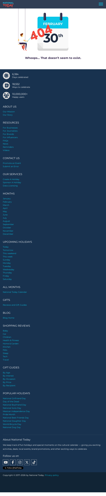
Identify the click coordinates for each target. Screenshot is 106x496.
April (5, 208)
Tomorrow (8, 250)
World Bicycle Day (12, 424)
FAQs (5, 140)
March (6, 205)
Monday (7, 263)
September (8, 224)
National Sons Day (12, 408)
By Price (7, 382)
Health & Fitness (11, 340)
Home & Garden (11, 343)
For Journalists (10, 131)
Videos (6, 150)
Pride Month (9, 414)
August (6, 221)
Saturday (7, 279)
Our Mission (9, 111)
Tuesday (7, 266)
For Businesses (10, 127)
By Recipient (9, 385)
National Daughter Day (14, 421)
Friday (6, 276)
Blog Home (8, 318)
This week (7, 256)
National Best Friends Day (16, 417)
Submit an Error (11, 166)
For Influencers (10, 137)
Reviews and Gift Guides (15, 305)
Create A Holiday (11, 179)
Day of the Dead (11, 401)
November (8, 231)
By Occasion (9, 379)
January (7, 198)
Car (4, 334)
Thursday (7, 272)
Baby (5, 330)
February (7, 202)
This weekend (9, 253)
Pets (5, 350)
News (5, 143)
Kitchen (6, 347)
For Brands (8, 134)
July (5, 218)
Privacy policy (52, 475)
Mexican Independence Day (16, 411)
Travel (6, 359)
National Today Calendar (15, 292)
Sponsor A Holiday (12, 182)
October (7, 227)
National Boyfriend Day (14, 405)
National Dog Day (12, 427)
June (5, 214)
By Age (6, 372)
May (5, 211)
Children (7, 337)
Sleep (5, 353)
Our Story (8, 115)
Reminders (8, 147)
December (8, 234)
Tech (5, 356)
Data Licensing (10, 185)
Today (6, 247)
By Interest (8, 375)
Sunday (6, 259)
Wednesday (8, 269)
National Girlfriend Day (14, 398)
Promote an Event (12, 163)
